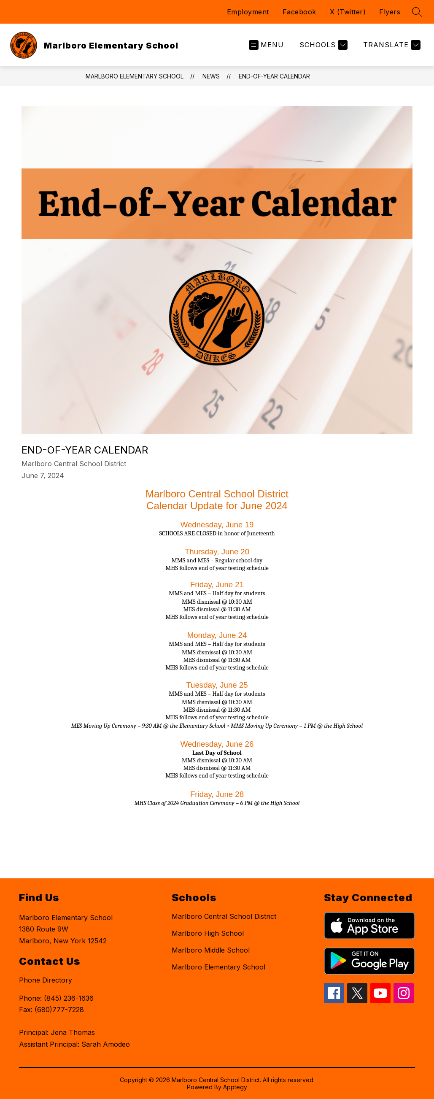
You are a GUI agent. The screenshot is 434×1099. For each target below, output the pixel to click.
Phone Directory (45, 980)
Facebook (299, 12)
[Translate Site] (391, 45)
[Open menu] (266, 45)
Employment (248, 12)
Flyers (389, 12)
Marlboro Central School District (224, 916)
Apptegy (235, 1087)
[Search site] (417, 12)
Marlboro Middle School (211, 950)
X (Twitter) (348, 12)
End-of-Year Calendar (274, 76)
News (211, 76)
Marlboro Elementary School (134, 76)
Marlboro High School (208, 933)
